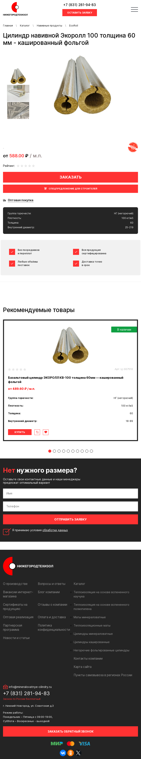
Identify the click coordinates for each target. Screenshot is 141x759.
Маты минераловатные (89, 613)
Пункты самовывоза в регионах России (101, 671)
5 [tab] (68, 451)
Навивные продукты (49, 25)
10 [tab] (91, 451)
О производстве (14, 584)
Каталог (25, 25)
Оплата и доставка (51, 617)
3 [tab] (59, 451)
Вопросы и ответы (51, 584)
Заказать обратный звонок (71, 727)
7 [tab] (77, 451)
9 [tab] (86, 451)
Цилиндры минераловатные (92, 629)
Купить (19, 432)
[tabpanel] (70, 380)
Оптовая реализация (17, 617)
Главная (8, 25)
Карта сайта (82, 662)
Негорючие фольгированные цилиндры (99, 646)
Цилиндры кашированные (91, 637)
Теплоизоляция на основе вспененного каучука (105, 592)
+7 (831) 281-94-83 (79, 5)
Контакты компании (87, 654)
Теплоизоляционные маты (91, 621)
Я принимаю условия (40, 530)
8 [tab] (82, 451)
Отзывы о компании (51, 604)
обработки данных (55, 530)
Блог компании (48, 592)
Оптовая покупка (20, 200)
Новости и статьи (15, 638)
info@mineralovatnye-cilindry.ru (30, 682)
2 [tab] (54, 451)
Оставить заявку (79, 12)
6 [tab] (72, 451)
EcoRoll (73, 25)
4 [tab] (63, 451)
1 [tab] (49, 451)
